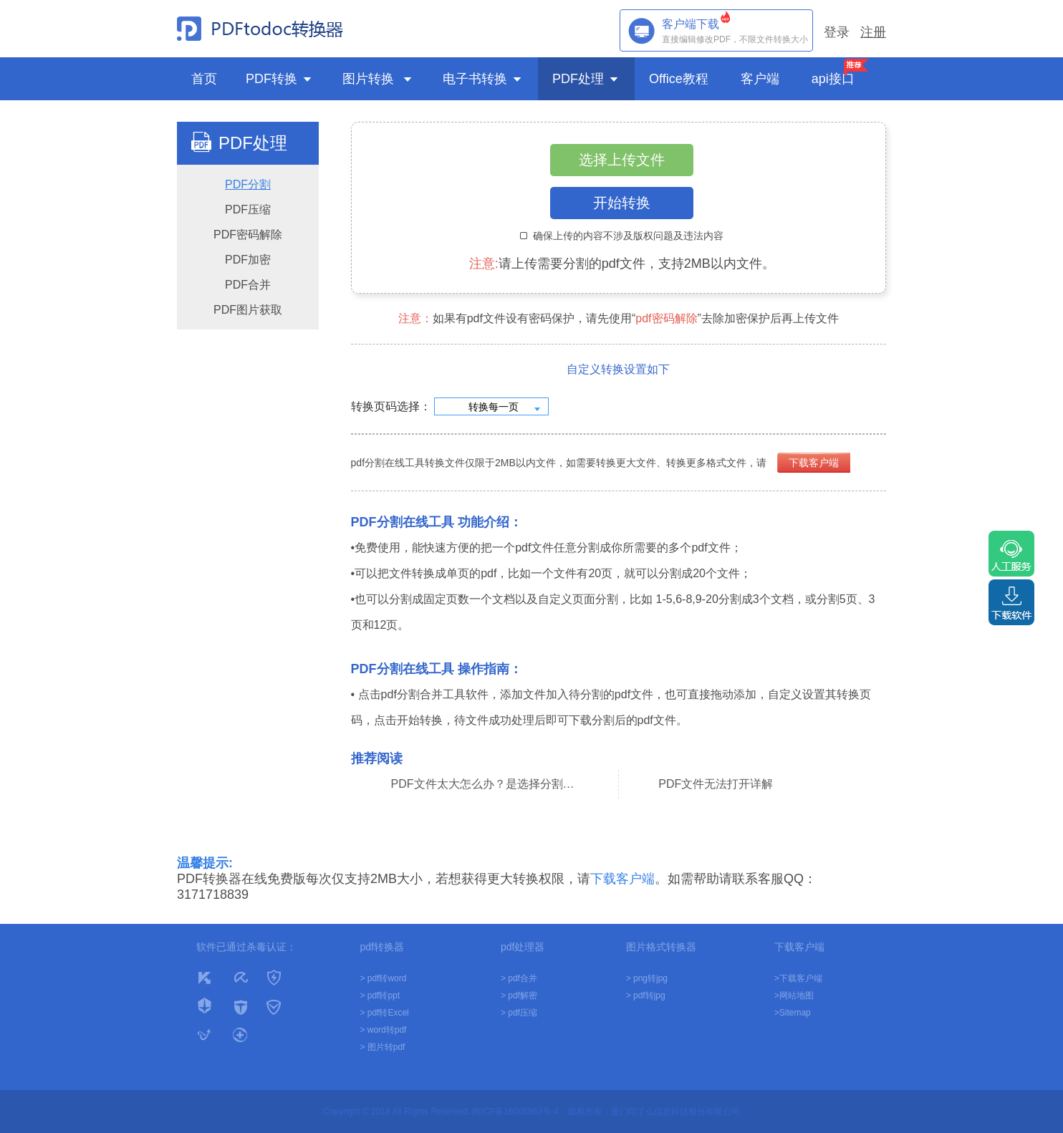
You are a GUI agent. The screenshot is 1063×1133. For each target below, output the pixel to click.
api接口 (833, 79)
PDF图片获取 (247, 310)
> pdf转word (383, 978)
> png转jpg (647, 978)
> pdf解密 (519, 995)
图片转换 (378, 79)
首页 (204, 79)
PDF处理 (586, 79)
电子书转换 (483, 79)
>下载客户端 (798, 978)
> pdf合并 (519, 978)
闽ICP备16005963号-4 (515, 1112)
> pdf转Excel (384, 1013)
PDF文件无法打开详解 (715, 784)
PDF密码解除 (247, 234)
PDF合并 (248, 285)
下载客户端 (814, 462)
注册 (873, 32)
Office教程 (680, 79)
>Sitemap (792, 1013)
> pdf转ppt (380, 995)
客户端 (762, 79)
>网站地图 (794, 995)
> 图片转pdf (382, 1047)
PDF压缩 (248, 209)
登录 (837, 32)
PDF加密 (248, 260)
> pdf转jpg (645, 995)
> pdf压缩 (519, 1013)
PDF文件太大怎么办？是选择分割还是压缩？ (485, 784)
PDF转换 (280, 79)
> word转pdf (383, 1030)
